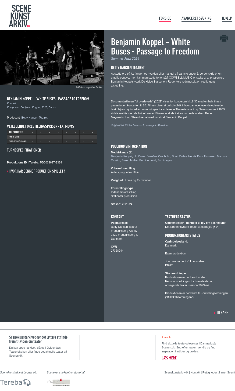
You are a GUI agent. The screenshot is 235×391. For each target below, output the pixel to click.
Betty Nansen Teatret (34, 117)
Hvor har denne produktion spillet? (37, 171)
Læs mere (169, 357)
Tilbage (222, 312)
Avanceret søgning (196, 18)
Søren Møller (130, 160)
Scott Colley (179, 156)
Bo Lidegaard (147, 160)
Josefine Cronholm (158, 156)
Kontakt (195, 372)
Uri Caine (139, 156)
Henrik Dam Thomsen (201, 156)
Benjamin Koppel (30, 107)
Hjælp (227, 18)
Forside (165, 18)
